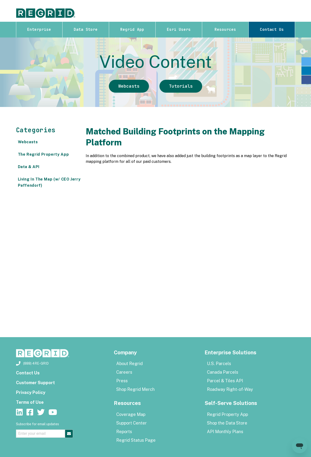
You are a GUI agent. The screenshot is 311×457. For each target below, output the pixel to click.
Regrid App (132, 29)
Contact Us (272, 29)
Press (122, 380)
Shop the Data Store (227, 422)
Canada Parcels (222, 372)
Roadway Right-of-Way (230, 389)
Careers (124, 372)
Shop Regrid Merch (135, 389)
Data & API (29, 167)
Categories (36, 130)
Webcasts (128, 86)
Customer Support (35, 382)
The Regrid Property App (43, 154)
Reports (124, 431)
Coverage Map (130, 414)
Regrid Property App (227, 414)
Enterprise (39, 29)
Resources (225, 29)
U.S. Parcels (219, 363)
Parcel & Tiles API (225, 380)
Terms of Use (30, 402)
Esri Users (179, 29)
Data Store (86, 29)
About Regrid (129, 363)
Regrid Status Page (136, 440)
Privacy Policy (30, 392)
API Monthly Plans (225, 431)
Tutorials (181, 86)
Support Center (131, 422)
